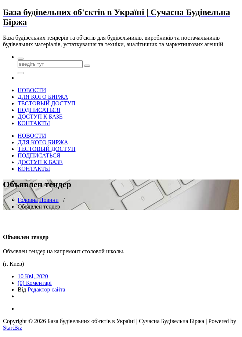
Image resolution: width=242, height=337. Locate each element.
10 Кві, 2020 (33, 276)
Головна (28, 200)
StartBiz (12, 328)
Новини (49, 200)
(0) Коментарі (35, 283)
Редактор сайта (46, 289)
